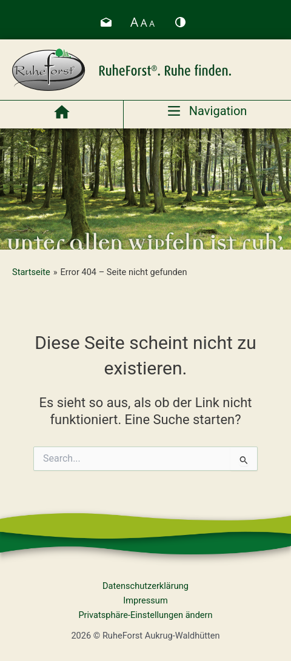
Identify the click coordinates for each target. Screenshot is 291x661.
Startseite (31, 272)
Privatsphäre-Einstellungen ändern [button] (145, 615)
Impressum (145, 600)
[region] (145, 189)
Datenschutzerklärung (145, 585)
